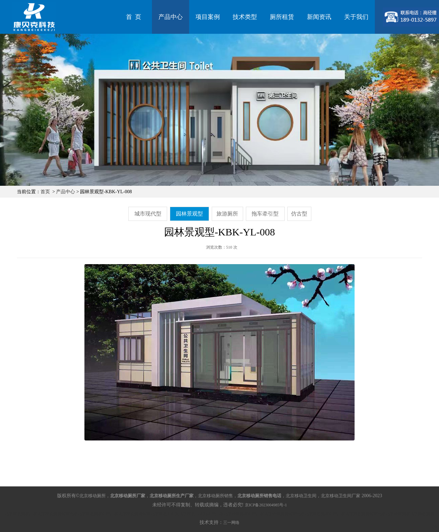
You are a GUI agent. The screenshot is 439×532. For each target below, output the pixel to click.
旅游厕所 (227, 214)
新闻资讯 (319, 17)
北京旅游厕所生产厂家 (325, 513)
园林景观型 (189, 214)
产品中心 (170, 17)
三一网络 (231, 522)
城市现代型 (147, 214)
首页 (45, 191)
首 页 (133, 17)
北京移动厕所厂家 (21, 513)
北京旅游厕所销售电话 (365, 513)
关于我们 (356, 17)
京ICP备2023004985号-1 (266, 505)
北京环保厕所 (398, 513)
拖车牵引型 (265, 214)
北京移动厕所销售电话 (57, 513)
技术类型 (245, 17)
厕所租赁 (282, 17)
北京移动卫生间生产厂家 (201, 513)
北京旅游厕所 (422, 513)
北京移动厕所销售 (134, 513)
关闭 (435, 527)
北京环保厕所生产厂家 (244, 513)
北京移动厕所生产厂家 (98, 513)
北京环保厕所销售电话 (284, 513)
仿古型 (299, 214)
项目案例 (208, 17)
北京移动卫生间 (165, 513)
